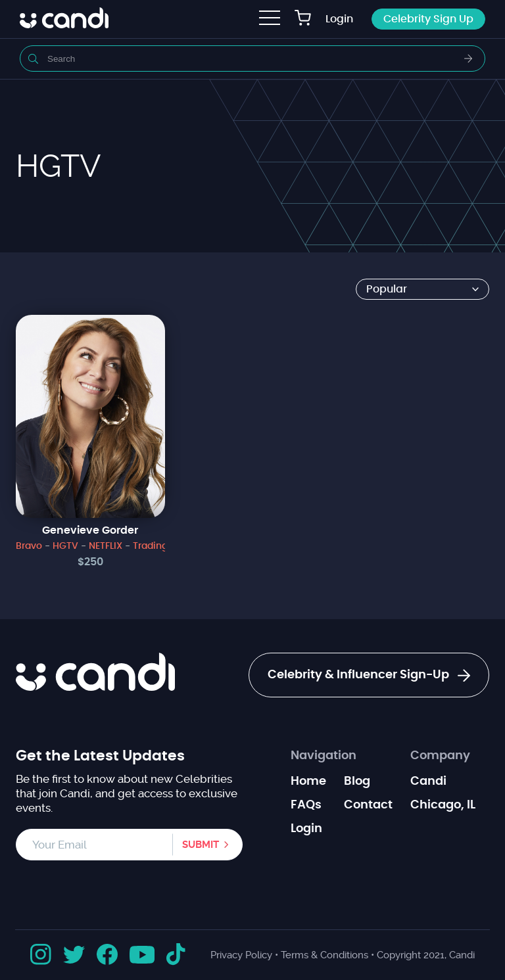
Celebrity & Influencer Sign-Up (369, 675)
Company (440, 756)
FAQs (306, 805)
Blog (357, 781)
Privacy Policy (241, 955)
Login (339, 19)
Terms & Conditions (324, 955)
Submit (200, 845)
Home (308, 781)
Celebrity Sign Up (428, 19)
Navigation (323, 756)
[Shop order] (422, 289)
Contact (368, 805)
